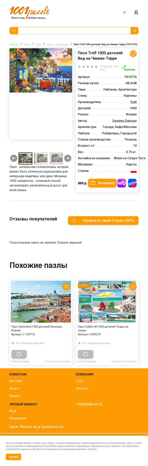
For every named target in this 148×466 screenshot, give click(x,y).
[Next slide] (67, 158)
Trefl (133, 102)
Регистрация (17, 418)
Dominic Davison (125, 121)
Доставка (16, 380)
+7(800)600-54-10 (89, 404)
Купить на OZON (132, 183)
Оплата (14, 388)
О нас (79, 380)
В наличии (129, 68)
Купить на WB (121, 183)
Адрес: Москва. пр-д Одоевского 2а (36, 427)
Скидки (14, 395)
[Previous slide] (13, 158)
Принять (13, 457)
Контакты (82, 388)
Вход (12, 410)
